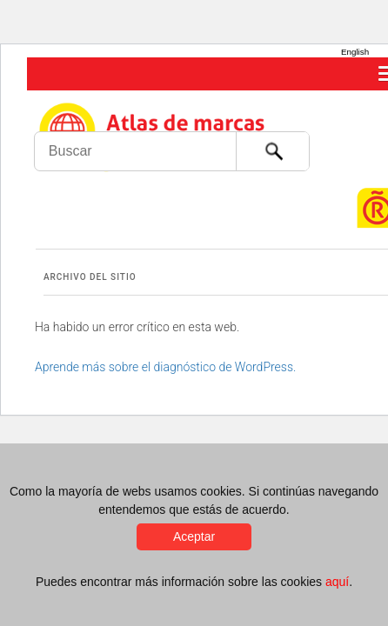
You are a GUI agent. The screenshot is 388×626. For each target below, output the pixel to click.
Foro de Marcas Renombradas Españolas (351, 117)
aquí (337, 582)
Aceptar (194, 536)
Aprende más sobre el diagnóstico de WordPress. (165, 367)
